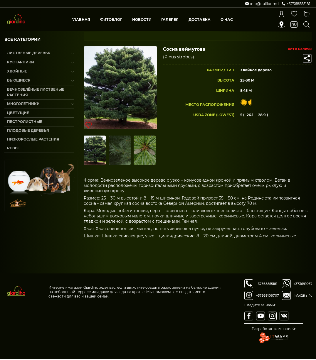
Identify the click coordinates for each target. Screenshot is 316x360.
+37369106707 (267, 296)
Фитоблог (111, 19)
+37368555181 (266, 285)
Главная (80, 19)
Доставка (200, 19)
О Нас (227, 19)
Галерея (170, 19)
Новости (142, 19)
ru (294, 24)
